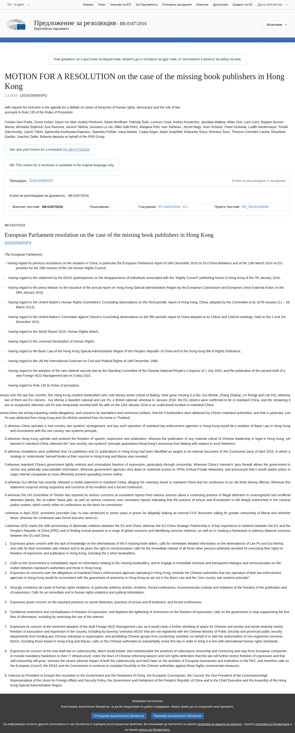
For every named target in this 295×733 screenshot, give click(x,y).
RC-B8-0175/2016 (76, 149)
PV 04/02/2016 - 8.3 (173, 207)
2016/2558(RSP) (41, 181)
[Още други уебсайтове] (272, 4)
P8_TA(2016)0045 (255, 207)
